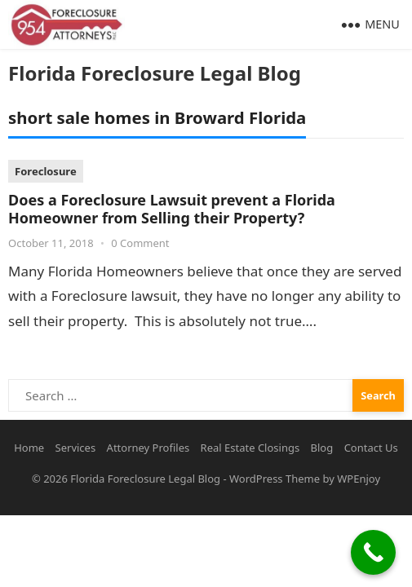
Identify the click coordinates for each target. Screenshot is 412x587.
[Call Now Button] (373, 552)
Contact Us (371, 447)
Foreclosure (46, 171)
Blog (322, 447)
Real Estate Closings (250, 447)
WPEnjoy (358, 478)
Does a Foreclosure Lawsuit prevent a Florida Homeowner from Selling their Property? (171, 209)
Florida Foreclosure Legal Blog (154, 73)
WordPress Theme (274, 478)
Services (75, 447)
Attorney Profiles (148, 447)
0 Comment (140, 243)
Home (29, 447)
